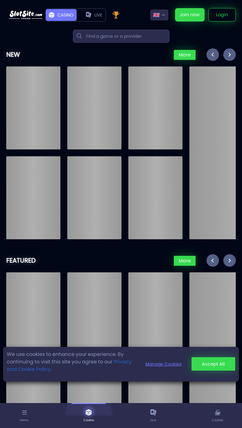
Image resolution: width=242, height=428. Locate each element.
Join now (188, 15)
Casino (61, 15)
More (184, 55)
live (94, 15)
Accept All (212, 364)
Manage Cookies (162, 364)
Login (222, 15)
